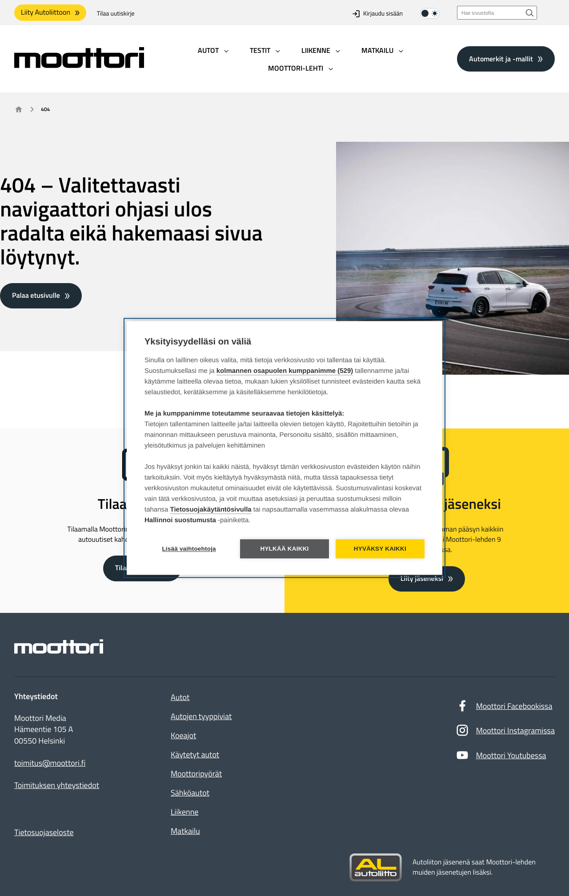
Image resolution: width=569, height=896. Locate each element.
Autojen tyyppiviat (201, 716)
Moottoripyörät (196, 774)
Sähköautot (190, 793)
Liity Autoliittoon (45, 12)
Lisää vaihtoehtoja (189, 549)
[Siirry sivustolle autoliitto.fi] (375, 867)
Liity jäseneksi (422, 578)
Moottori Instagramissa (505, 732)
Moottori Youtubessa (501, 757)
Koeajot (183, 735)
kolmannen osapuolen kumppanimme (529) (284, 371)
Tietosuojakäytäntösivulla (211, 510)
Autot (180, 697)
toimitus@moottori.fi (50, 763)
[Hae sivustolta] (530, 13)
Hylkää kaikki (284, 549)
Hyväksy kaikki (380, 549)
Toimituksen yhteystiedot (56, 785)
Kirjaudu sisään (378, 13)
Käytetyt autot (195, 754)
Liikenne (184, 812)
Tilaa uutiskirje (116, 13)
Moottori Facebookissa (504, 708)
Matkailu (185, 831)
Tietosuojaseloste (44, 832)
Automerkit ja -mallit (501, 58)
